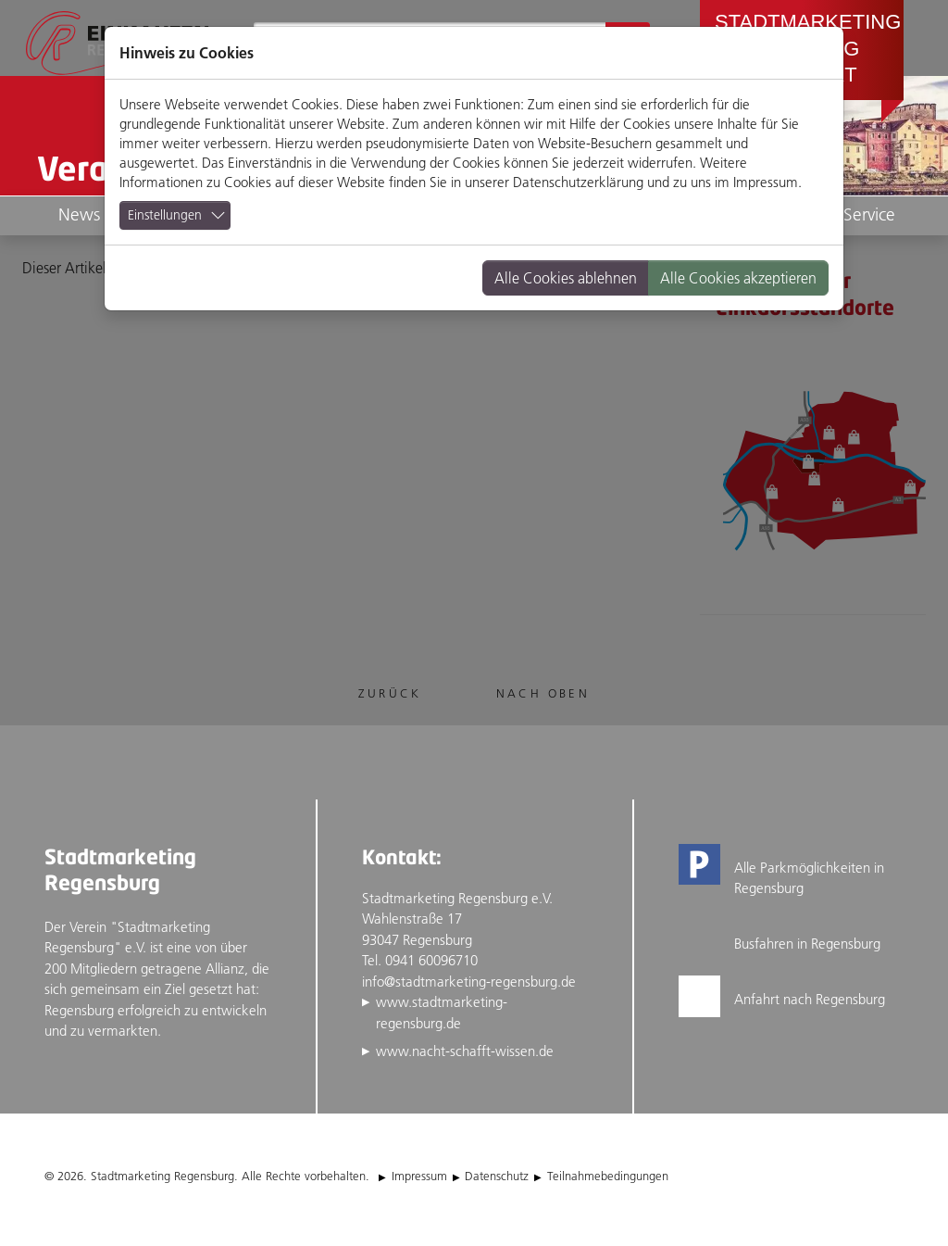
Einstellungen (165, 215)
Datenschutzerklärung (578, 182)
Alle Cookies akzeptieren (738, 278)
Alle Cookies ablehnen (565, 278)
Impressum (765, 182)
